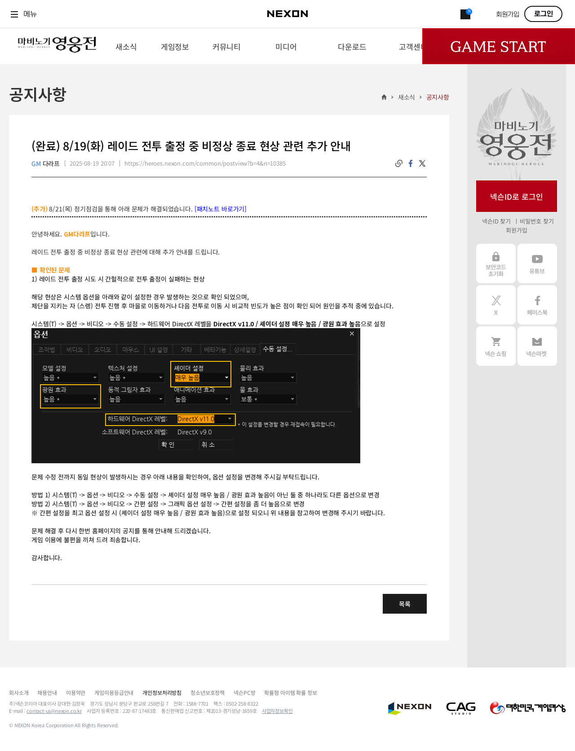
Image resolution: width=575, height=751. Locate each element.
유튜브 (537, 263)
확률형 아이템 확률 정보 (290, 692)
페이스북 (537, 305)
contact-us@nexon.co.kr (54, 710)
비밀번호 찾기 (536, 221)
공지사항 (437, 96)
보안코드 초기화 (496, 263)
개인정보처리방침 (161, 692)
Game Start (498, 46)
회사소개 (18, 692)
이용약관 (75, 692)
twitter (422, 163)
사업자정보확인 (277, 710)
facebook (410, 163)
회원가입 (507, 14)
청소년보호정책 (207, 692)
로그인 (543, 14)
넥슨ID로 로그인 (516, 196)
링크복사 (398, 163)
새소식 (407, 96)
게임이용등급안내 (113, 692)
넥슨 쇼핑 (496, 346)
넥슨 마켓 (537, 346)
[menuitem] (126, 46)
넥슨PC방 (244, 692)
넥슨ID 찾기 (496, 221)
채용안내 (47, 692)
